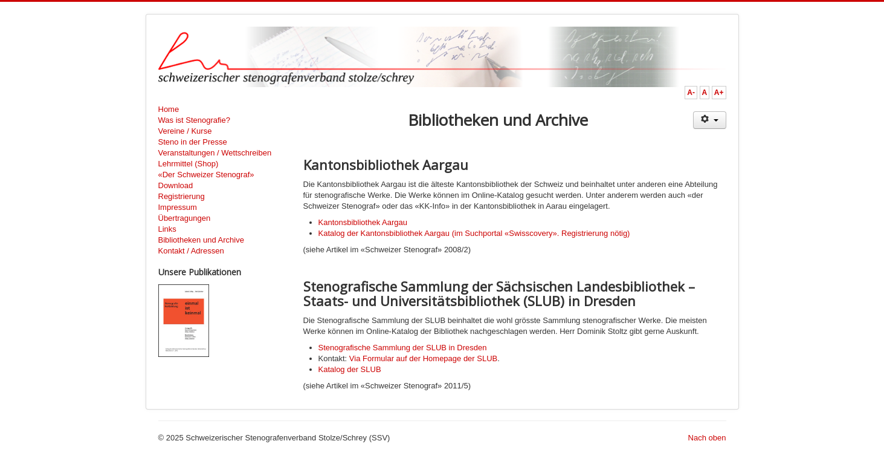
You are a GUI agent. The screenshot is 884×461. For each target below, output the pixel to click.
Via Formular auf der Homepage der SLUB (423, 358)
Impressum (177, 207)
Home (168, 109)
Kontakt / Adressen (191, 250)
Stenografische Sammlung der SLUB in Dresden (402, 347)
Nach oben (707, 437)
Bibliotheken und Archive (201, 239)
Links (167, 229)
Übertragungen (184, 218)
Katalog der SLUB (349, 369)
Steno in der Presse (192, 141)
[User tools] (709, 120)
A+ (719, 92)
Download (175, 185)
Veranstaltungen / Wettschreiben (215, 152)
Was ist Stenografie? (194, 120)
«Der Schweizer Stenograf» (206, 174)
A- (691, 92)
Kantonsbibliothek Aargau (362, 222)
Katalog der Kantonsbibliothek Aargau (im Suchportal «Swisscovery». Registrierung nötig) (474, 233)
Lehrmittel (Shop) (188, 163)
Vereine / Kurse (185, 131)
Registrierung (181, 196)
